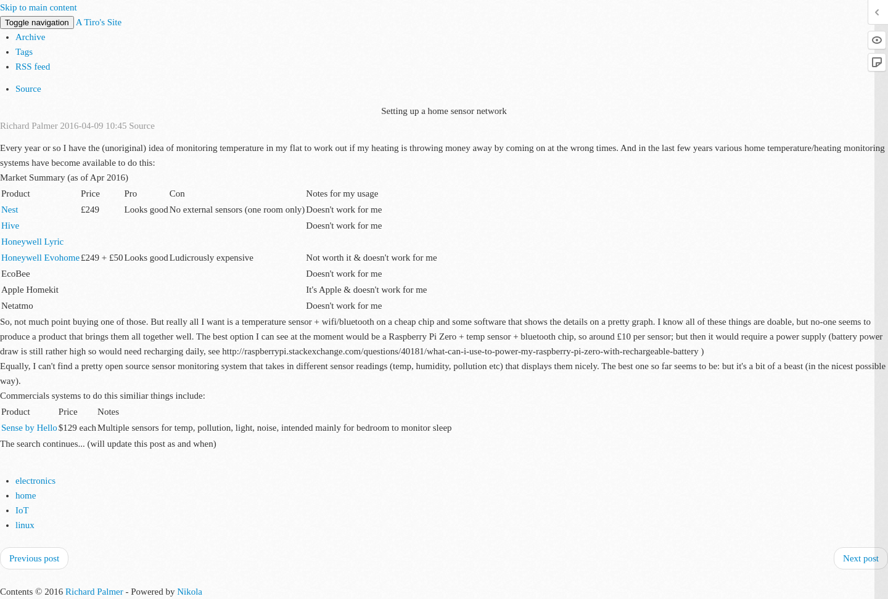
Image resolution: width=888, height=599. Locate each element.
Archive (30, 37)
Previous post (34, 558)
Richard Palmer (94, 592)
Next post (861, 558)
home (25, 495)
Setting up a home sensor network (444, 111)
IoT (22, 510)
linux (25, 525)
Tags (24, 52)
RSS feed (32, 66)
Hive (10, 225)
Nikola (189, 592)
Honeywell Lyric (32, 242)
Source (28, 89)
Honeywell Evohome (40, 258)
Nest (9, 209)
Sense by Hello (29, 428)
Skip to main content (38, 7)
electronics (35, 481)
